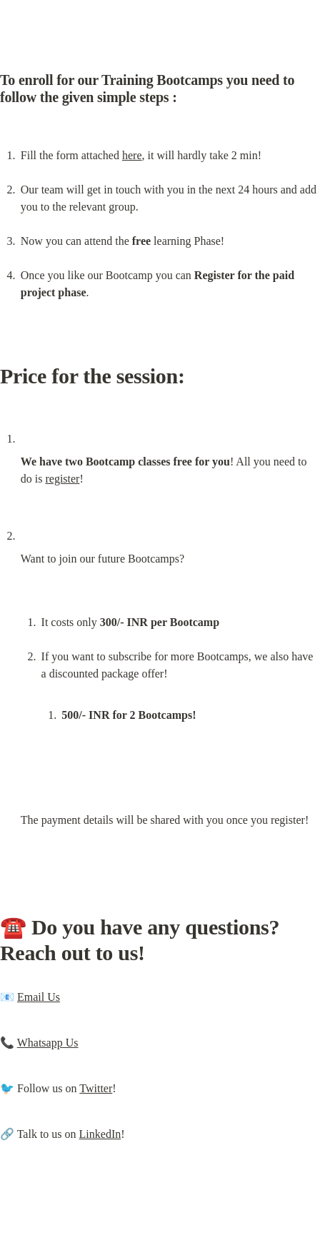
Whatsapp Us (48, 1043)
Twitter (95, 1088)
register (62, 479)
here (132, 155)
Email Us (38, 997)
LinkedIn (100, 1134)
